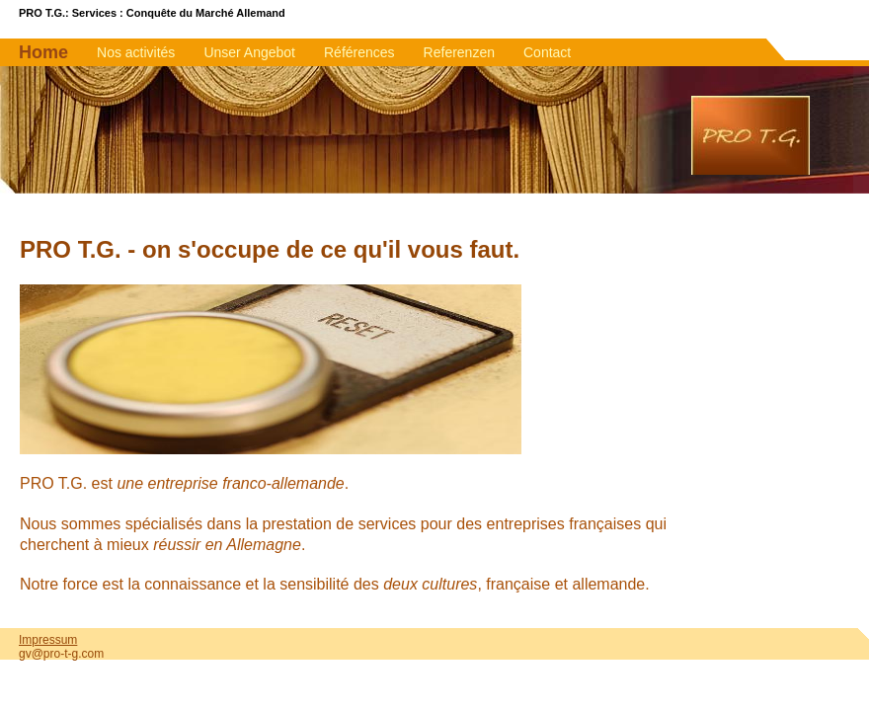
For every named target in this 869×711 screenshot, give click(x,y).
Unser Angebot (249, 52)
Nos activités (136, 52)
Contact (547, 52)
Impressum (48, 640)
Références (359, 52)
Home (43, 52)
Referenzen (459, 52)
